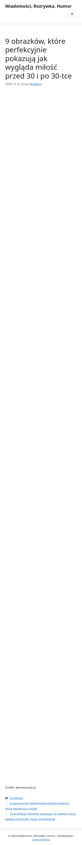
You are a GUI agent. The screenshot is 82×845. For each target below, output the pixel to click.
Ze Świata (16, 798)
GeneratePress (41, 839)
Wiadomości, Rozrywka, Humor (38, 6)
